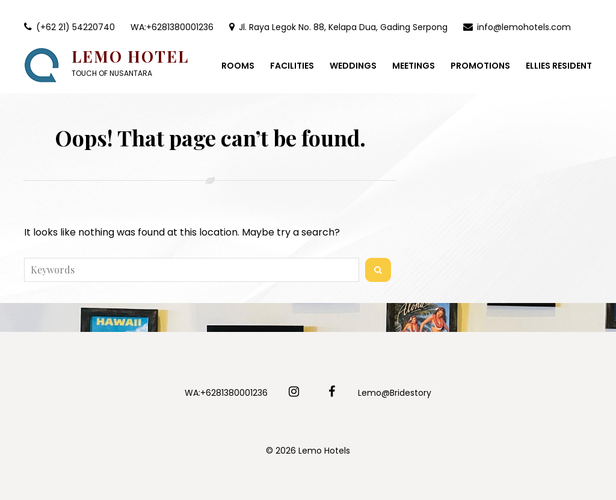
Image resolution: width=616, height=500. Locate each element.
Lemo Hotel (130, 56)
